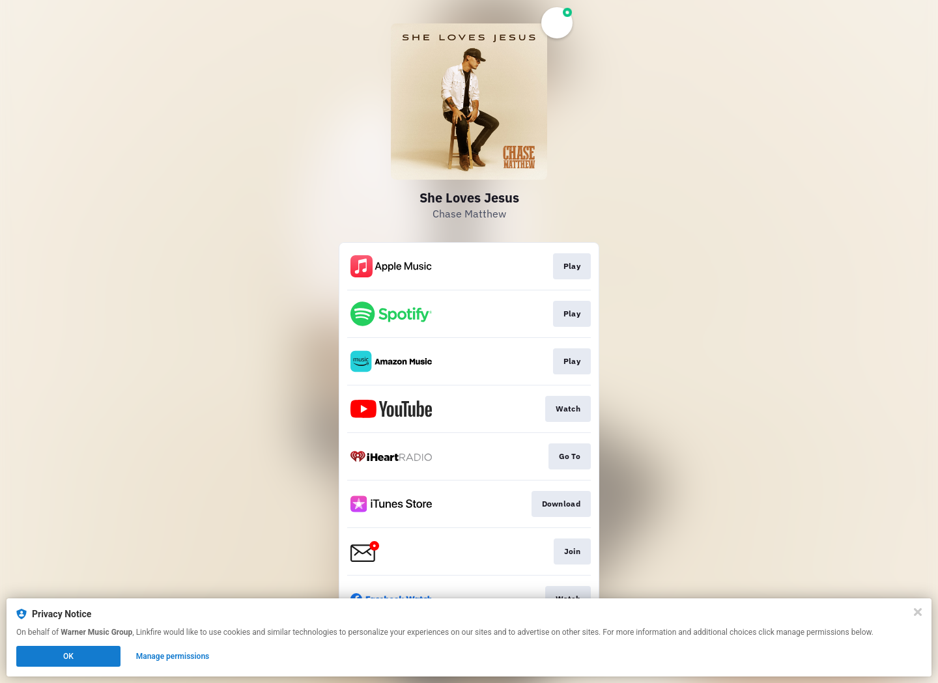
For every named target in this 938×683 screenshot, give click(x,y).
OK (68, 656)
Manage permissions (173, 656)
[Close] (917, 612)
